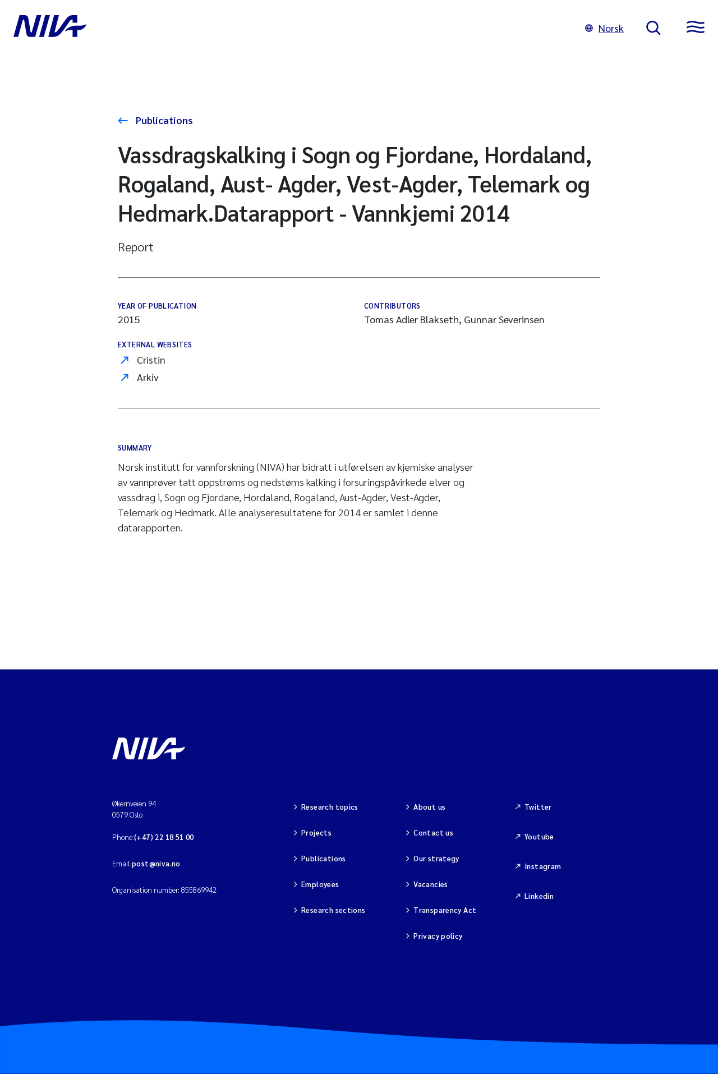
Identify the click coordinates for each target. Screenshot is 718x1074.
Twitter (538, 806)
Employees (320, 884)
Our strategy (436, 858)
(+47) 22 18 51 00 (164, 837)
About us (429, 806)
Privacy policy (437, 935)
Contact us (433, 832)
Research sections (333, 910)
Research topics (329, 806)
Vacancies (430, 884)
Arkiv (148, 376)
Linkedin (539, 896)
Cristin (151, 359)
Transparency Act (444, 910)
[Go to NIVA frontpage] (288, 28)
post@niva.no (156, 863)
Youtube (539, 836)
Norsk (604, 27)
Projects (316, 832)
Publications (163, 119)
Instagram (542, 866)
